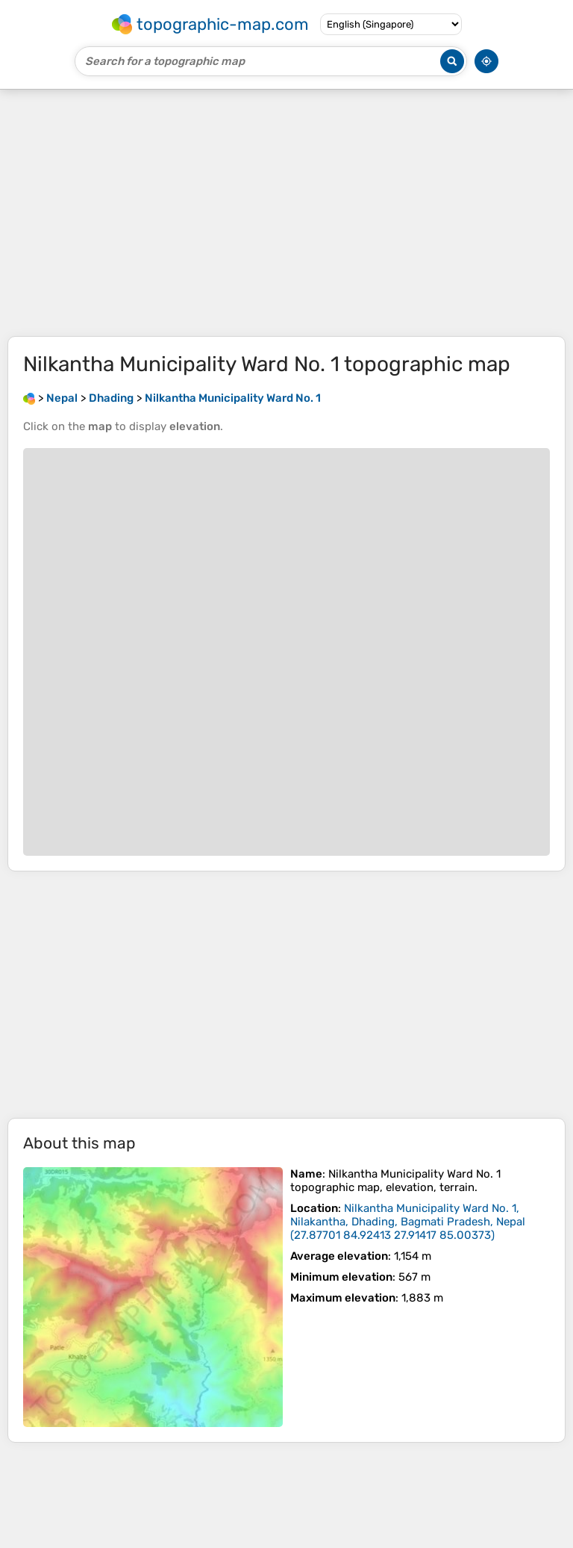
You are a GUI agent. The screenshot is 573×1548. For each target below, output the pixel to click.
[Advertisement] (286, 212)
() (407, 1222)
